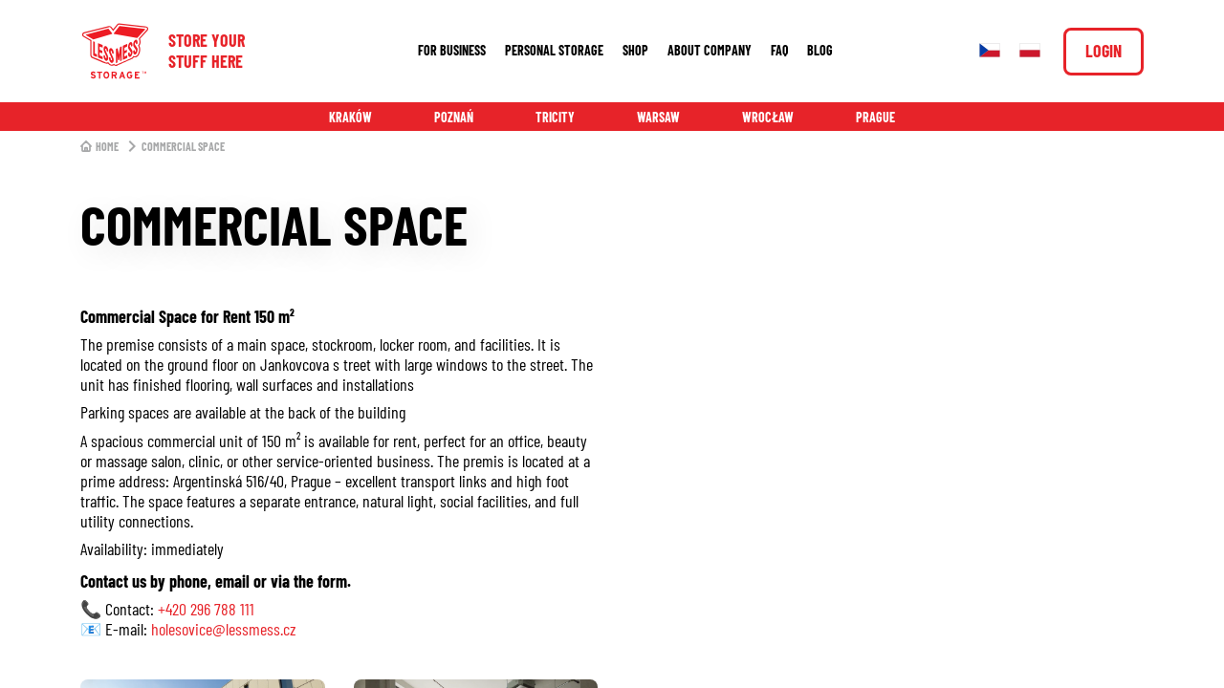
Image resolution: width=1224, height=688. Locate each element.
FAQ (779, 50)
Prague (875, 117)
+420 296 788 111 (206, 608)
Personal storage (554, 50)
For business (452, 50)
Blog (820, 50)
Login (1103, 50)
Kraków (350, 117)
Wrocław (768, 117)
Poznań (453, 117)
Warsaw (658, 117)
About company (709, 50)
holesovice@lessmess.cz (223, 628)
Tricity (555, 117)
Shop (635, 50)
